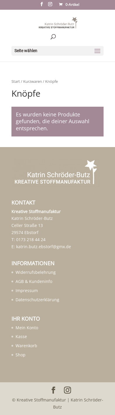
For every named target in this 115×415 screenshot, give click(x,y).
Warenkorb (26, 345)
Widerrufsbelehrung (36, 272)
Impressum (27, 290)
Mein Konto (27, 327)
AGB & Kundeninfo (34, 281)
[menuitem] (25, 327)
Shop (21, 355)
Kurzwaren (32, 81)
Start (15, 81)
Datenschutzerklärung (37, 299)
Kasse (21, 336)
